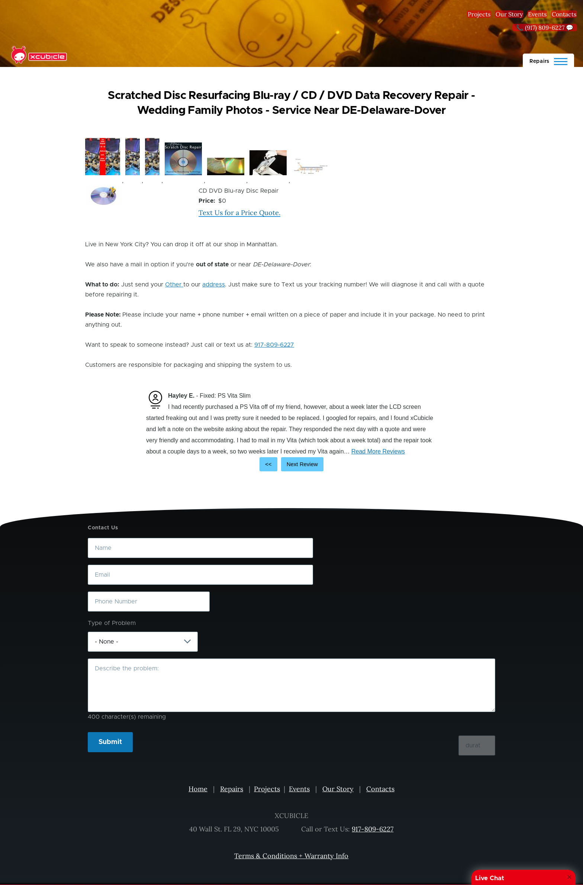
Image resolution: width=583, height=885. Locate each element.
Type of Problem (112, 623)
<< (268, 464)
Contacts (564, 14)
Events (537, 14)
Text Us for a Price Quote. (239, 212)
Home (198, 789)
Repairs (231, 789)
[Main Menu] (548, 60)
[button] (102, 156)
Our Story (509, 14)
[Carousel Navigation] (291, 464)
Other (174, 285)
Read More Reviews (378, 451)
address (213, 285)
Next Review (302, 464)
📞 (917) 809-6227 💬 (544, 27)
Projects (479, 14)
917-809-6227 (274, 345)
